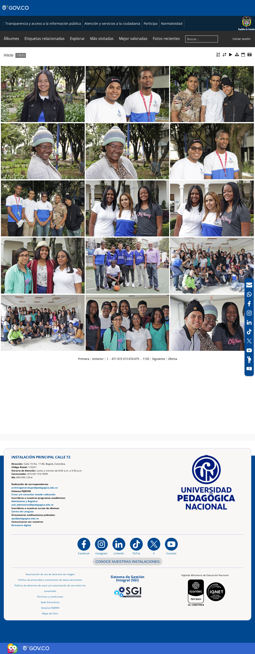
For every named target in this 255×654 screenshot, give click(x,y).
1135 (146, 427)
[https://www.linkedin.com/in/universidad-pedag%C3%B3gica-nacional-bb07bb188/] (119, 546)
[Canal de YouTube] (249, 350)
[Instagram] (101, 546)
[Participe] (249, 359)
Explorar (77, 106)
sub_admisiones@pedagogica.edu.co (32, 504)
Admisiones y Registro (24, 501)
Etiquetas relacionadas (44, 106)
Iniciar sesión (242, 107)
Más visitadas (102, 106)
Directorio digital (21, 525)
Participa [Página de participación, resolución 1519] (147, 91)
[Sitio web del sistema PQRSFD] (249, 369)
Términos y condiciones (50, 596)
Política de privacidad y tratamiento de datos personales (50, 579)
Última (172, 427)
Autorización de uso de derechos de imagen (50, 574)
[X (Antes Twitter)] (249, 341)
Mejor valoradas (133, 106)
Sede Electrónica (50, 602)
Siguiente (158, 427)
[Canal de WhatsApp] (249, 294)
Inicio (8, 123)
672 (119, 427)
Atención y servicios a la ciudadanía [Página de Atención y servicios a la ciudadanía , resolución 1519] (108, 91)
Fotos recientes (166, 106)
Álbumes (11, 106)
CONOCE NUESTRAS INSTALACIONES (127, 561)
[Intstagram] (249, 313)
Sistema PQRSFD (50, 607)
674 (131, 427)
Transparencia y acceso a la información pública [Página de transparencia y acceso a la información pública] (39, 91)
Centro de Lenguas (22, 511)
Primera (83, 427)
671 (114, 427)
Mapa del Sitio (50, 613)
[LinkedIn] (249, 322)
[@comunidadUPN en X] (154, 546)
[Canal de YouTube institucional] (171, 546)
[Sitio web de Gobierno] (15, 12)
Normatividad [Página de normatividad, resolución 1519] (168, 91)
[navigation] (249, 327)
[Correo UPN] (249, 285)
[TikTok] (249, 331)
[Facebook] (249, 303)
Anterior (98, 427)
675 (136, 427)
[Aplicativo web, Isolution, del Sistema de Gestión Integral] (127, 586)
